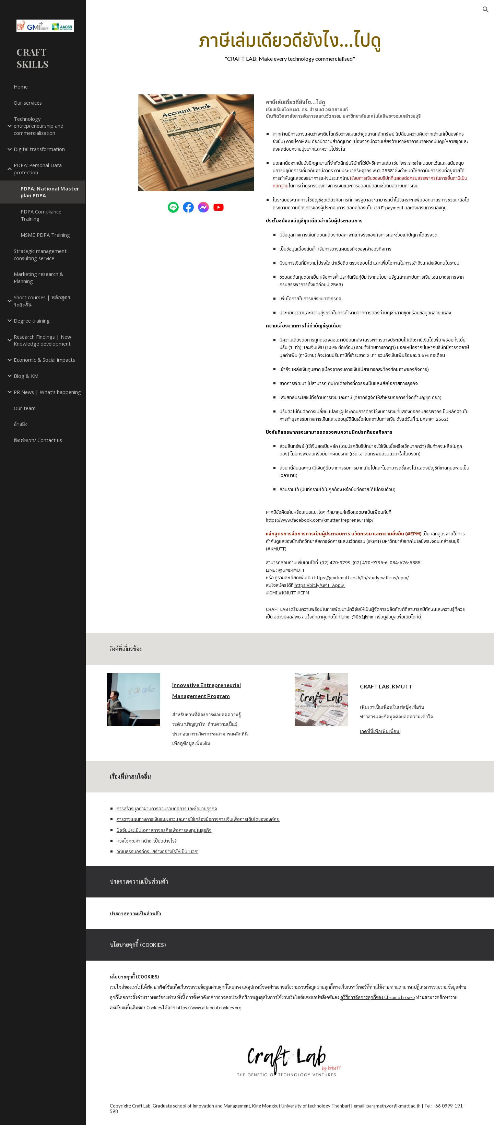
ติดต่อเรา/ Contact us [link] (38, 440)
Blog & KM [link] (26, 375)
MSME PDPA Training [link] (45, 234)
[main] (289, 45)
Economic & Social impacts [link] (44, 359)
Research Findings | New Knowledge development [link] (42, 340)
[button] (486, 9)
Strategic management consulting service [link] (40, 254)
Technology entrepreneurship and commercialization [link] (38, 126)
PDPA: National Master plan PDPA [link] (50, 192)
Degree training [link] (32, 320)
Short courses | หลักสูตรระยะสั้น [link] (42, 301)
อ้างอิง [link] (20, 423)
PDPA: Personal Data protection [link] (38, 169)
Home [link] (21, 86)
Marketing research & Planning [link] (38, 277)
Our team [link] (25, 408)
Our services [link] (28, 102)
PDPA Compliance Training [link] (41, 215)
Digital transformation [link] (39, 149)
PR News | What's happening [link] (47, 391)
